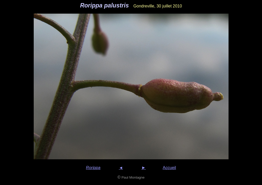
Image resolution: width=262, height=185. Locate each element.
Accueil (169, 167)
